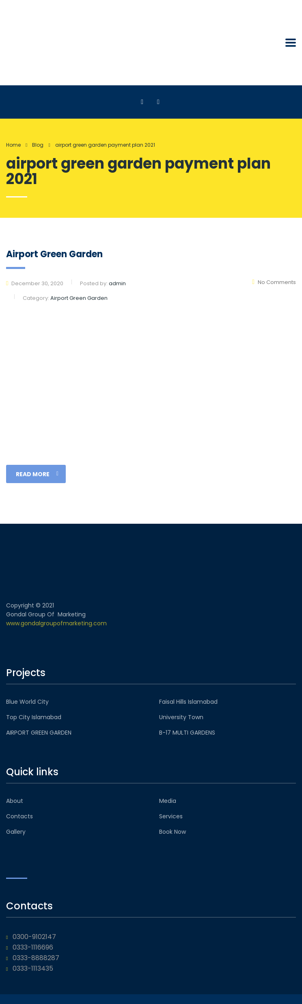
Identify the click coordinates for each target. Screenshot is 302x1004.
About (14, 801)
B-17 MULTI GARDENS (187, 732)
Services (171, 816)
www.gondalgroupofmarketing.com (56, 623)
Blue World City (27, 701)
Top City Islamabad (33, 717)
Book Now (172, 831)
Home (13, 144)
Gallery (16, 831)
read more (37, 474)
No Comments (274, 282)
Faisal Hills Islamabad (188, 701)
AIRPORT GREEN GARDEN (38, 732)
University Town (181, 717)
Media (167, 801)
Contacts (19, 816)
